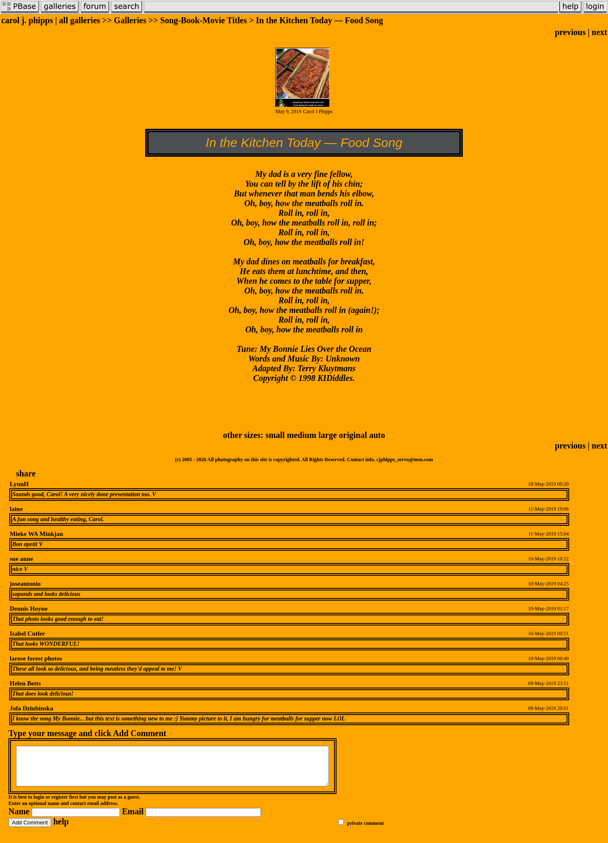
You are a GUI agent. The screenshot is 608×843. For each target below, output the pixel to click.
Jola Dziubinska (31, 708)
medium (301, 435)
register (60, 805)
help (61, 829)
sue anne (21, 558)
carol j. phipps (27, 20)
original (353, 435)
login (38, 805)
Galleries (130, 20)
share (25, 473)
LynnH (19, 484)
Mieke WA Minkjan (36, 533)
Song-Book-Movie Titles (203, 20)
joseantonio (25, 583)
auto (377, 435)
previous (570, 32)
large (327, 435)
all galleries (79, 20)
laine (16, 509)
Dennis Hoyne (29, 608)
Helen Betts (25, 683)
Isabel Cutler (27, 633)
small (275, 435)
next (599, 32)
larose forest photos (36, 658)
